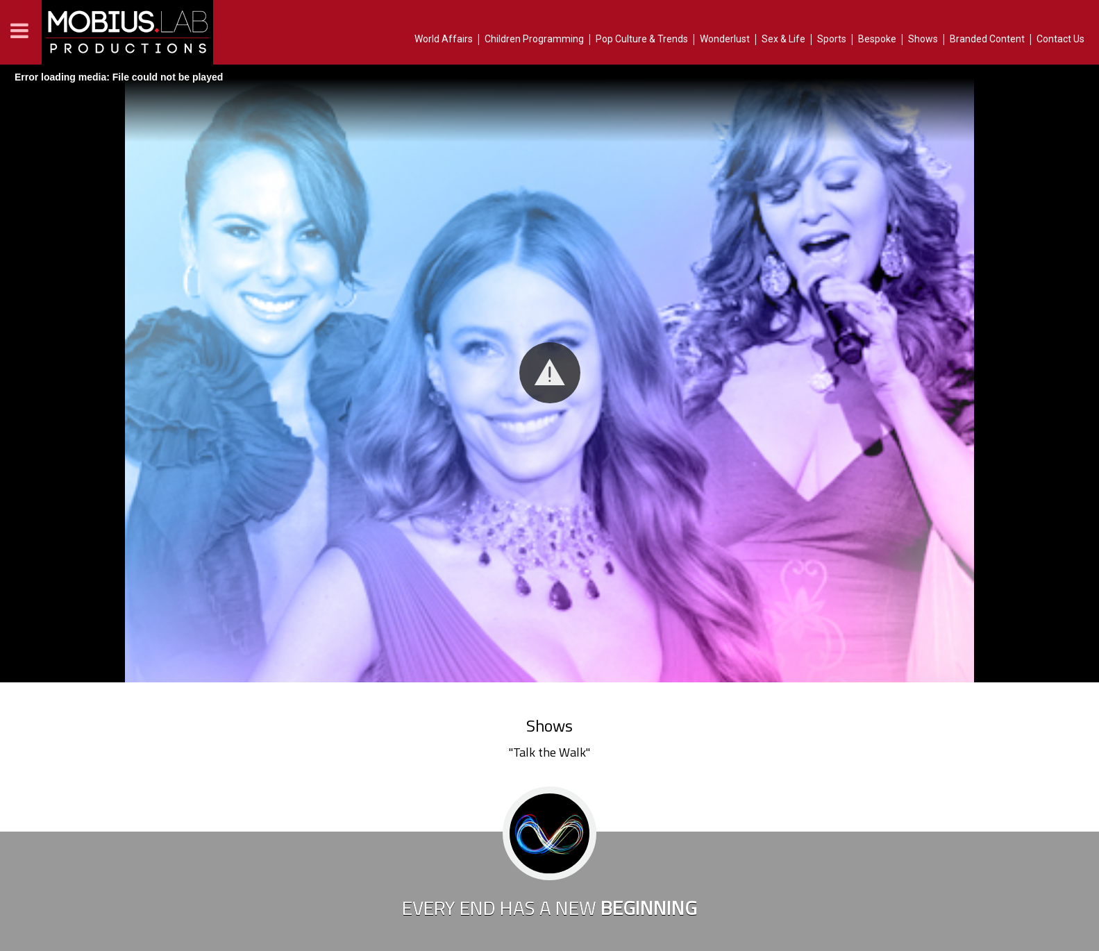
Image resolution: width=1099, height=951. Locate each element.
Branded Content (987, 38)
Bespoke (877, 38)
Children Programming (534, 38)
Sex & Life (783, 38)
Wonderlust (725, 38)
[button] (549, 372)
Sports (831, 38)
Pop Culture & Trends (642, 38)
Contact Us (1060, 38)
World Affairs (443, 38)
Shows (923, 38)
